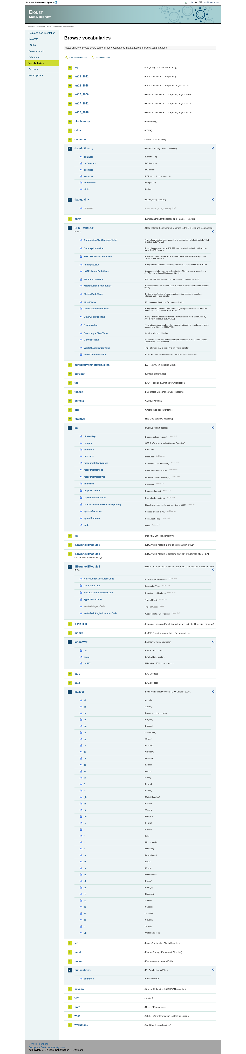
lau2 (77, 682)
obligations (89, 182)
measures (89, 456)
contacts (88, 157)
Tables (32, 45)
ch (85, 732)
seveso (79, 989)
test (76, 998)
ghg (76, 409)
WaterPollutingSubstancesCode (100, 613)
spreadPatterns (92, 518)
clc (85, 650)
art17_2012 (81, 103)
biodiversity (82, 121)
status (87, 189)
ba (85, 713)
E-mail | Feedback (38, 1044)
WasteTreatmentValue (95, 354)
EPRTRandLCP (84, 227)
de (85, 752)
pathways (89, 483)
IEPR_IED (80, 624)
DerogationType (92, 585)
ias (76, 427)
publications (82, 970)
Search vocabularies (78, 58)
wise (77, 1016)
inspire (78, 633)
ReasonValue (91, 325)
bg (85, 726)
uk (85, 933)
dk (85, 758)
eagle (87, 657)
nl (85, 874)
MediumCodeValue (93, 279)
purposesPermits (93, 490)
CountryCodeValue (93, 248)
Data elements (36, 51)
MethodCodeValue (93, 294)
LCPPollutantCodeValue (96, 271)
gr (85, 803)
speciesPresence (93, 511)
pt (85, 887)
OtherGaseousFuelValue (96, 308)
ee (85, 765)
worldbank (81, 1025)
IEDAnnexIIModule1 (87, 544)
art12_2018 (81, 85)
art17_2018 (81, 112)
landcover (80, 642)
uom (77, 1007)
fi (84, 784)
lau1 (77, 673)
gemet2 (79, 400)
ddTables (88, 170)
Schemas (34, 57)
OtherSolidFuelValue (94, 317)
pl (85, 881)
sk (85, 920)
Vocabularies (36, 63)
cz (85, 745)
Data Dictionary (54, 27)
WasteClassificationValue (97, 348)
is (85, 829)
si (85, 913)
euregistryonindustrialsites (92, 364)
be (85, 719)
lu (85, 855)
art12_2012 (81, 76)
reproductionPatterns (95, 497)
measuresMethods (93, 470)
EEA (42, 2)
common (80, 139)
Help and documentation (42, 33)
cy (85, 739)
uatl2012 (88, 663)
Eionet (42, 27)
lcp (76, 943)
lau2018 (79, 691)
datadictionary (83, 148)
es (85, 777)
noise (78, 961)
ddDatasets (90, 163)
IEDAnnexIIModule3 (87, 553)
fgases (78, 391)
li (84, 842)
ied (76, 535)
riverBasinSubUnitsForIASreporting (102, 504)
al (85, 700)
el (85, 771)
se (85, 907)
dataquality (81, 199)
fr (84, 790)
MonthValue (90, 302)
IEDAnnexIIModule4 (87, 566)
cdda (77, 130)
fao (76, 382)
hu (85, 816)
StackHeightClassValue (96, 333)
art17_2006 (81, 94)
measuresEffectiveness (96, 463)
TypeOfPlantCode (93, 599)
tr (84, 926)
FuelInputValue (91, 264)
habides (79, 418)
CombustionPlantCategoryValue (100, 240)
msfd (77, 952)
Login (190, 2)
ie (85, 823)
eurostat (79, 373)
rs (85, 900)
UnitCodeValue (91, 339)
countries (89, 449)
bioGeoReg (89, 436)
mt (85, 868)
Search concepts (102, 58)
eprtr (77, 218)
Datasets (33, 39)
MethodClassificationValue (98, 285)
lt (84, 849)
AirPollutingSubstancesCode (99, 578)
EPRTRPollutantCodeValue (98, 256)
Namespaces (36, 75)
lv (85, 861)
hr (85, 810)
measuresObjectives (94, 477)
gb (85, 797)
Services (33, 69)
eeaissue (88, 176)
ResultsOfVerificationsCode (98, 592)
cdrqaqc (88, 443)
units (86, 525)
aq (76, 67)
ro (85, 894)
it (84, 836)
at (85, 706)
